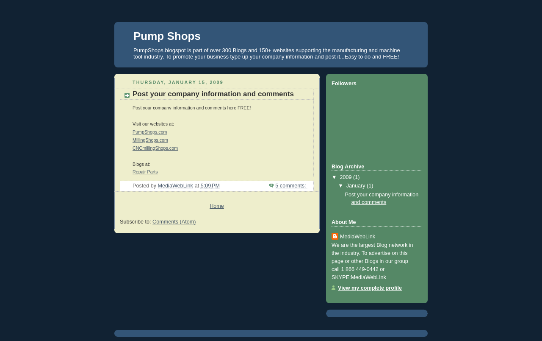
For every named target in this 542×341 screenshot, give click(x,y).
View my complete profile (370, 288)
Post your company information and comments (213, 94)
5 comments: (291, 186)
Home (217, 206)
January (356, 186)
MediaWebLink (357, 237)
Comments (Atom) (174, 222)
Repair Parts (145, 171)
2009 (347, 177)
